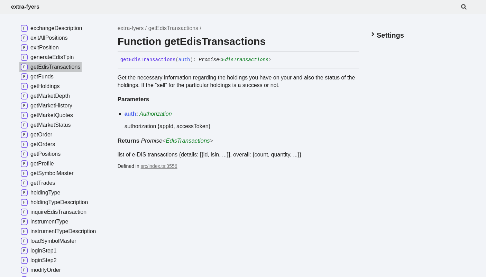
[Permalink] (276, 60)
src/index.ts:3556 (159, 166)
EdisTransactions (245, 60)
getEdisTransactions (173, 28)
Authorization (155, 114)
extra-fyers (25, 7)
